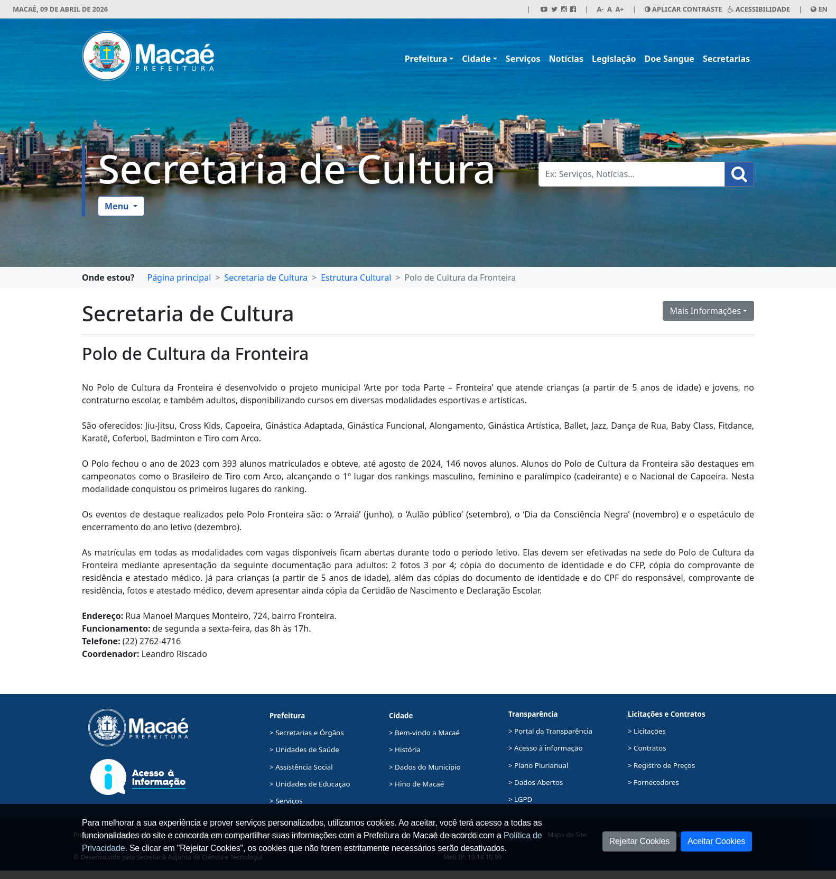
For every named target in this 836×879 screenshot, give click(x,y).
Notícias (566, 58)
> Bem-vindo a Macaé (424, 732)
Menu (118, 206)
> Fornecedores (653, 782)
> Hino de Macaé (416, 784)
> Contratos (647, 748)
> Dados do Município (425, 767)
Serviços (523, 58)
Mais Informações (705, 311)
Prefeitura (426, 58)
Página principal (179, 277)
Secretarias (726, 58)
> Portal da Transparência (550, 731)
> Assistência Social (301, 767)
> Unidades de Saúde (304, 749)
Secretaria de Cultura (297, 168)
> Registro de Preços (661, 765)
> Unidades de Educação (310, 784)
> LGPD (520, 799)
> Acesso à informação (545, 748)
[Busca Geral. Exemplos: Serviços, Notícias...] (631, 174)
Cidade (476, 58)
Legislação (614, 58)
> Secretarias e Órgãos (307, 732)
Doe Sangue (669, 58)
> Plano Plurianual (538, 765)
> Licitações (647, 731)
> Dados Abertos (535, 782)
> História (405, 749)
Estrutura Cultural (356, 277)
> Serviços (286, 801)
